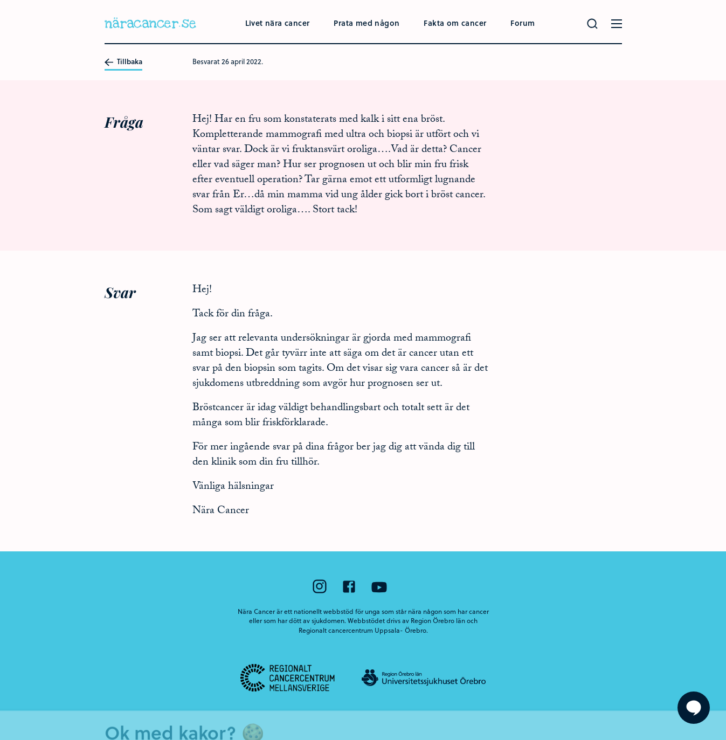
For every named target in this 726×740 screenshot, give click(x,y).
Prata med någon (366, 23)
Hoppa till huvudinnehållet (0, 0)
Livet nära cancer (277, 23)
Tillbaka (123, 62)
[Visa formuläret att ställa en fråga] (693, 707)
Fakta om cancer (455, 23)
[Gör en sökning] (592, 24)
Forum (522, 23)
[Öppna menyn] (617, 24)
